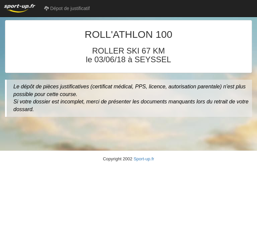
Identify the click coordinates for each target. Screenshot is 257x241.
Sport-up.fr (144, 158)
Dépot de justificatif (67, 8)
